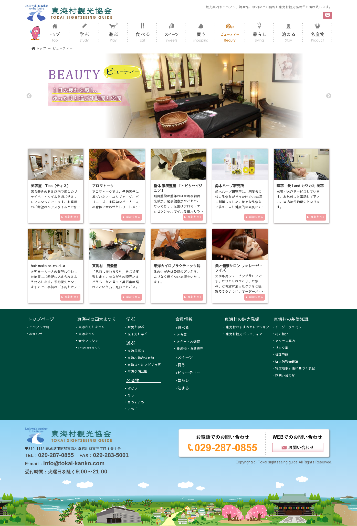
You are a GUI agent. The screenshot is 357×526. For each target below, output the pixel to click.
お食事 (182, 334)
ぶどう (133, 388)
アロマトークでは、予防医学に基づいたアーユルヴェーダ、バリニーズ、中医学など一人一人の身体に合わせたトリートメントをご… (115, 201)
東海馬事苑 (136, 351)
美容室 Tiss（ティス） (50, 185)
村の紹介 (281, 334)
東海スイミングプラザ (144, 364)
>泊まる (182, 388)
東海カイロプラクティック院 (177, 265)
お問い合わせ (285, 375)
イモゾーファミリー (290, 327)
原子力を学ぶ (138, 334)
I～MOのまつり (89, 347)
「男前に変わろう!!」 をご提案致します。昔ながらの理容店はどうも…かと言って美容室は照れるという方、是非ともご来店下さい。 (115, 281)
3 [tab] (186, 135)
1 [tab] (170, 135)
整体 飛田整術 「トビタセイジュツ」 (178, 188)
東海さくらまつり (91, 327)
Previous (28, 95)
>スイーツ (184, 357)
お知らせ (36, 334)
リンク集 (281, 347)
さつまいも (136, 402)
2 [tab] (178, 135)
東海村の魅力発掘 (242, 319)
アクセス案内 (285, 341)
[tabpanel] (178, 95)
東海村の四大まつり (96, 319)
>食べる (182, 327)
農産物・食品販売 (190, 348)
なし (131, 395)
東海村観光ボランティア (244, 334)
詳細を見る (72, 217)
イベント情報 (39, 327)
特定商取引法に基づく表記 (295, 368)
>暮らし (182, 380)
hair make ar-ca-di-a (48, 265)
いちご (133, 409)
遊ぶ (143, 343)
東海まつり (86, 334)
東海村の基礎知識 (291, 319)
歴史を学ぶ (136, 327)
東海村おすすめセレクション (247, 327)
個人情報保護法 (286, 361)
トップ (41, 48)
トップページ (41, 319)
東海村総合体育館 (141, 357)
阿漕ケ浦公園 (138, 371)
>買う (180, 365)
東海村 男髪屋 (104, 265)
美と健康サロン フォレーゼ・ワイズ (239, 268)
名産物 (143, 380)
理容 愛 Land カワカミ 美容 (300, 185)
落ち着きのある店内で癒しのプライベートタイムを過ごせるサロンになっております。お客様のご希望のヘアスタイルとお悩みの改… (54, 201)
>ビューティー (188, 372)
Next (328, 95)
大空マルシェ (88, 341)
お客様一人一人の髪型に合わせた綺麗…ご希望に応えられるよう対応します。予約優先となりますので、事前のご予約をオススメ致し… (54, 281)
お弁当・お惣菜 (188, 341)
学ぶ (143, 319)
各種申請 (281, 354)
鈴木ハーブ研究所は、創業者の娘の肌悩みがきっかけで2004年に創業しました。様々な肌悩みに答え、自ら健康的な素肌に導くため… (238, 201)
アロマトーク (103, 185)
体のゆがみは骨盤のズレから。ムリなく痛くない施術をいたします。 (177, 276)
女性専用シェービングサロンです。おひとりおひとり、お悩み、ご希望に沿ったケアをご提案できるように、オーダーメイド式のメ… (238, 286)
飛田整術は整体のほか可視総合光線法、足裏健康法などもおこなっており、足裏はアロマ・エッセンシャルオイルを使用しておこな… (177, 206)
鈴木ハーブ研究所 (229, 185)
